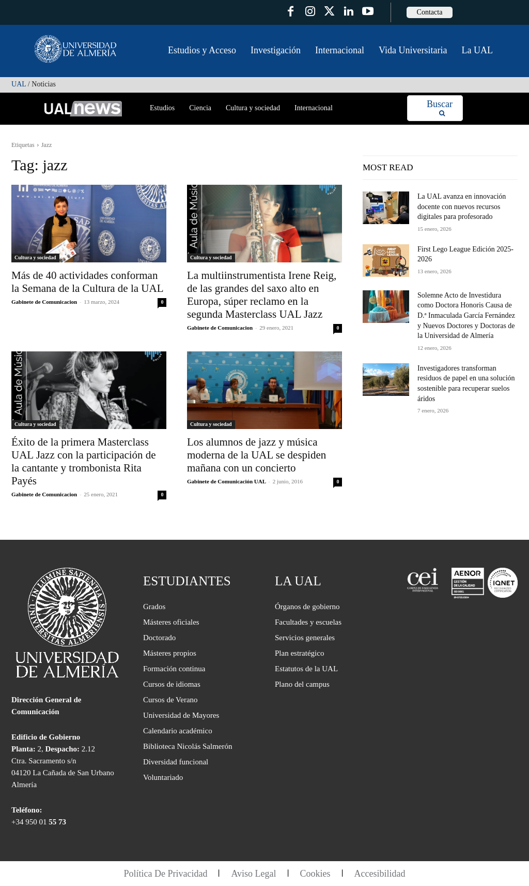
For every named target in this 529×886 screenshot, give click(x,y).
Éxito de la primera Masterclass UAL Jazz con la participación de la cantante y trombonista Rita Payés (83, 461)
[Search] (439, 108)
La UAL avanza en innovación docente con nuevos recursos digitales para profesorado (461, 206)
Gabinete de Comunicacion (44, 302)
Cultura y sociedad (35, 257)
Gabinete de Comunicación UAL (226, 481)
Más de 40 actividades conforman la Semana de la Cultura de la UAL (87, 281)
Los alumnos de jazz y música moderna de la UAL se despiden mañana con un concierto (256, 455)
